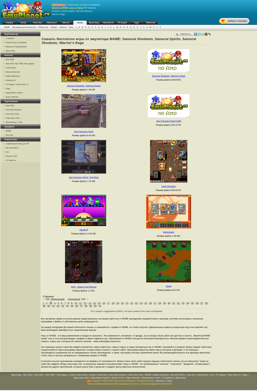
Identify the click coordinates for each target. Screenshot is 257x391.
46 (76, 305)
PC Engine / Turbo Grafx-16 (17, 84)
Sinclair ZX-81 (11, 156)
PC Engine (122, 23)
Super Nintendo (12, 97)
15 (99, 303)
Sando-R (84, 230)
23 (136, 303)
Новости (63, 27)
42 (58, 305)
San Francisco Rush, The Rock (84, 177)
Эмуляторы (16, 375)
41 (53, 305)
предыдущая (57, 299)
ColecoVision (11, 68)
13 (89, 303)
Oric (7, 152)
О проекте (10, 38)
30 (169, 303)
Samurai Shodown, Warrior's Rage (168, 76)
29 (164, 303)
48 (86, 305)
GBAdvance (52, 23)
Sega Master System (14, 93)
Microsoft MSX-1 (12, 148)
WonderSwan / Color (14, 122)
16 (103, 303)
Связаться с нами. (163, 381)
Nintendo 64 (108, 23)
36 (197, 303)
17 (108, 303)
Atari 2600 (10, 59)
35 (192, 303)
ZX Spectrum (11, 160)
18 (113, 303)
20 (122, 303)
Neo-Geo (9, 135)
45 (72, 305)
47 (81, 305)
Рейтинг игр (43, 27)
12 (85, 303)
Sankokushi (168, 232)
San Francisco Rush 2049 (168, 121)
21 (127, 303)
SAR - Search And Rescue (83, 287)
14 (94, 303)
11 (80, 303)
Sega (136, 23)
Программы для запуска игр (24, 27)
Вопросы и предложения (16, 47)
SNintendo (150, 23)
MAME (80, 23)
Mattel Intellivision (13, 76)
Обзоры (54, 27)
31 (173, 303)
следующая (74, 299)
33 (183, 303)
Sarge (168, 286)
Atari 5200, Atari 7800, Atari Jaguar (20, 64)
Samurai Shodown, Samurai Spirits (83, 86)
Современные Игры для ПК (17, 144)
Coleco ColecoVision (78, 375)
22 (131, 303)
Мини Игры (94, 23)
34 (187, 303)
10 (76, 303)
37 (201, 303)
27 (155, 303)
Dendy (23, 23)
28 (159, 303)
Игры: (71, 27)
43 (62, 305)
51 (100, 305)
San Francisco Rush (83, 131)
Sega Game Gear (13, 118)
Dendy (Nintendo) (13, 72)
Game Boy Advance (14, 110)
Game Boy (37, 23)
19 (117, 303)
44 (67, 305)
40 (48, 305)
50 (95, 305)
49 (90, 305)
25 (145, 303)
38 (206, 303)
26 (150, 303)
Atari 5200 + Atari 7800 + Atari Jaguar (50, 375)
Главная (9, 23)
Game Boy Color (12, 114)
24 (141, 303)
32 (178, 303)
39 (44, 305)
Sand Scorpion (169, 186)
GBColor (66, 23)
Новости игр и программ (16, 42)
